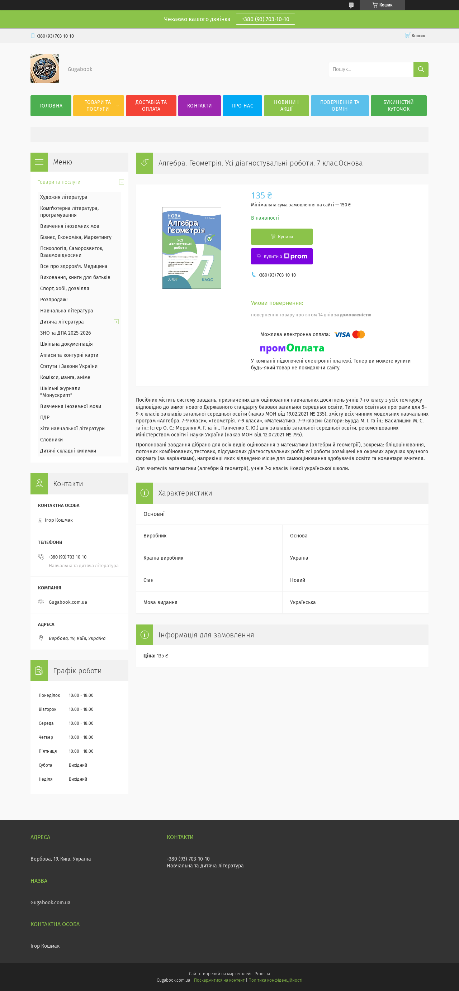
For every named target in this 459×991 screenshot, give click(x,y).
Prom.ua (262, 973)
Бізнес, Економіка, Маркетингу (76, 237)
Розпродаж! (53, 300)
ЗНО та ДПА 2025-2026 (65, 333)
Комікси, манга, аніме (65, 377)
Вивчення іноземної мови (70, 406)
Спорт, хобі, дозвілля (64, 289)
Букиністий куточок (398, 105)
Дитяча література (62, 322)
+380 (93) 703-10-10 (265, 19)
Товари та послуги (98, 105)
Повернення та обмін (340, 105)
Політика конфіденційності (275, 980)
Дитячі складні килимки (68, 451)
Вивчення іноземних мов (69, 226)
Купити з (285, 256)
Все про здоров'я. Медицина (74, 266)
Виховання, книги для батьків (75, 277)
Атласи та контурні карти (69, 355)
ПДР (44, 418)
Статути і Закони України (69, 366)
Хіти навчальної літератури (72, 429)
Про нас (242, 106)
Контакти (199, 106)
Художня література (63, 197)
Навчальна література (66, 311)
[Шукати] (421, 69)
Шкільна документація (66, 344)
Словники (51, 440)
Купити (285, 236)
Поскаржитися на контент (219, 980)
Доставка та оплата (151, 105)
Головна (50, 106)
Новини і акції (286, 105)
